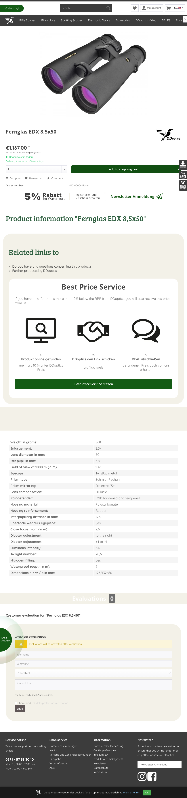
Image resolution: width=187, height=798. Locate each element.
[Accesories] (123, 20)
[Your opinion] (93, 684)
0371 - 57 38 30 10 (19, 759)
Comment (55, 178)
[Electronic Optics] (99, 20)
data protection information (52, 703)
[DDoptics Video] (146, 20)
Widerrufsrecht (58, 763)
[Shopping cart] (175, 8)
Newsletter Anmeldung (153, 764)
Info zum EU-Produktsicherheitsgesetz (108, 757)
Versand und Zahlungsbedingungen (70, 754)
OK (147, 792)
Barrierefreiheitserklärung (108, 746)
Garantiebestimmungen (63, 746)
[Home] (9, 20)
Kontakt (54, 750)
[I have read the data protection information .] (16, 703)
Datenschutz (101, 767)
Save (20, 708)
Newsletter (100, 763)
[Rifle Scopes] (27, 20)
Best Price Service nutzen (93, 383)
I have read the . (43, 703)
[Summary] (93, 663)
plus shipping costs (31, 152)
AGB (52, 767)
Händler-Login (12, 8)
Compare (13, 178)
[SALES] (166, 20)
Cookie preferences (105, 750)
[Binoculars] (48, 20)
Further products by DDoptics (33, 270)
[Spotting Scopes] (71, 20)
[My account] (151, 8)
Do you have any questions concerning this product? (50, 266)
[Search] (108, 8)
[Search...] (86, 8)
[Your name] (93, 654)
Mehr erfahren (131, 792)
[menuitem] (86, 8)
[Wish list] (135, 8)
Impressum (100, 772)
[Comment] (93, 673)
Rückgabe (55, 759)
